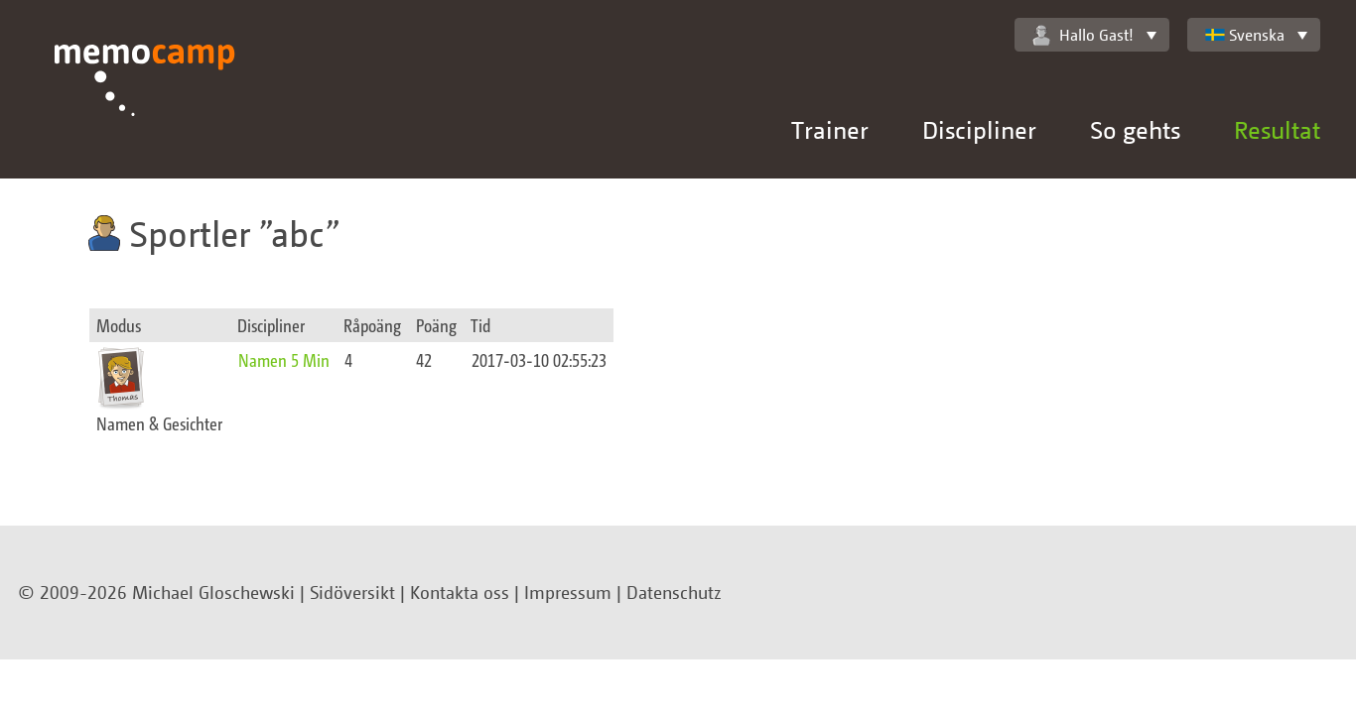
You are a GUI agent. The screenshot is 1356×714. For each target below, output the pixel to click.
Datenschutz (674, 592)
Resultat (1277, 129)
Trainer (830, 129)
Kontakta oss (459, 592)
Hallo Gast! (1083, 35)
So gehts (1135, 129)
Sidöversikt (352, 592)
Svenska (1245, 35)
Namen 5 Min (284, 359)
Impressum (567, 592)
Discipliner (979, 129)
